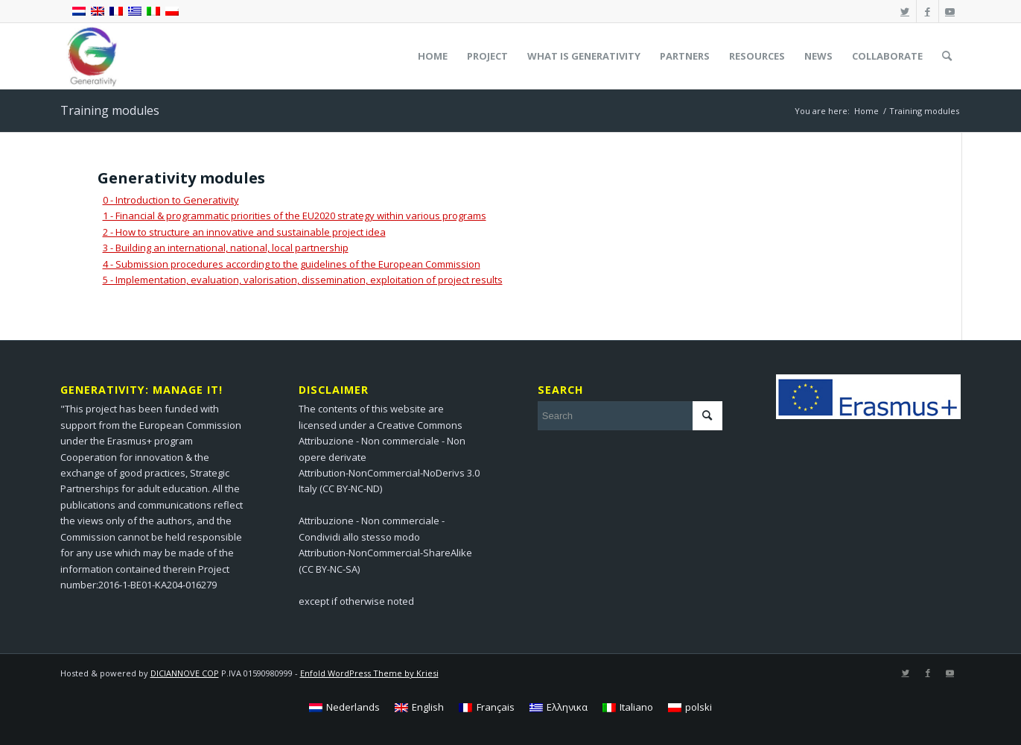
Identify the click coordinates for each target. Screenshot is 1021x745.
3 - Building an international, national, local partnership (226, 247)
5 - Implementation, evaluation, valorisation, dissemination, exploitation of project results (303, 279)
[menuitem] (432, 56)
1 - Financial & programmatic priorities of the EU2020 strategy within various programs (294, 215)
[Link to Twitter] (905, 11)
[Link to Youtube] (950, 11)
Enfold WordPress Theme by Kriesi (369, 673)
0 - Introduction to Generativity (171, 200)
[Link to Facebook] (927, 11)
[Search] (946, 56)
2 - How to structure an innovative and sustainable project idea (244, 232)
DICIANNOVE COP (184, 673)
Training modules (109, 110)
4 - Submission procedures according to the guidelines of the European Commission (291, 264)
